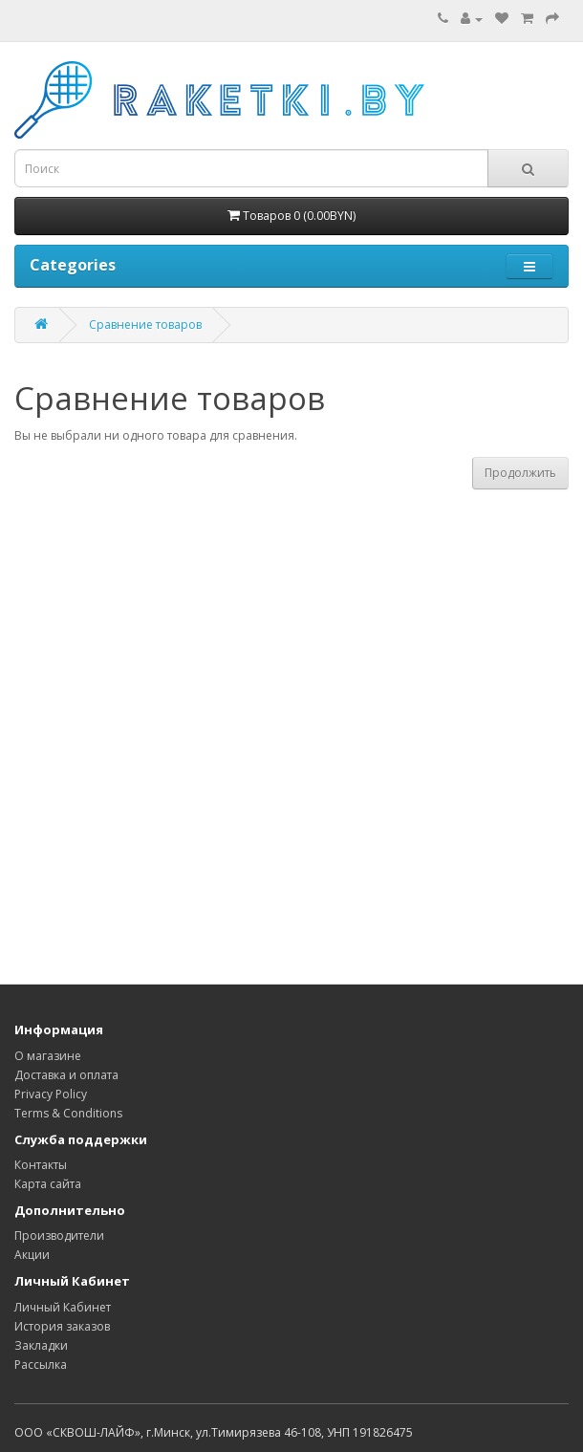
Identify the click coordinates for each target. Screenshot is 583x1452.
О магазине (47, 1056)
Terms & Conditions (68, 1113)
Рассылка (40, 1364)
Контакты (40, 1165)
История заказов (62, 1326)
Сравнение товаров (145, 324)
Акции (32, 1254)
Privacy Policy (50, 1094)
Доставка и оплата (66, 1075)
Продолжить (520, 473)
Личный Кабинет (62, 1307)
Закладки (41, 1345)
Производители (59, 1235)
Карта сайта (47, 1184)
